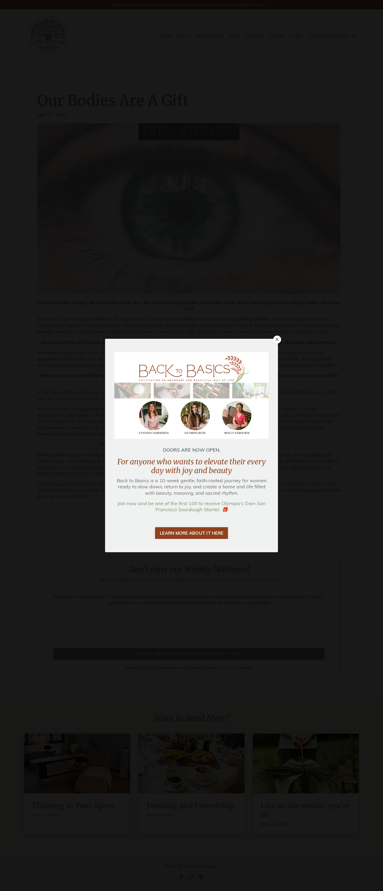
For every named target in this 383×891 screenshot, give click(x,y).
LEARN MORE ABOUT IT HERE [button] (191, 533)
